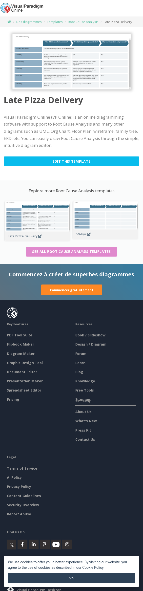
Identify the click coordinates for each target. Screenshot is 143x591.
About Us (83, 411)
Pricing (13, 399)
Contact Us (85, 439)
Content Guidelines (24, 495)
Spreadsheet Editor (24, 390)
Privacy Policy (19, 486)
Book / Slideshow (90, 335)
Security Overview (23, 505)
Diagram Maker (21, 353)
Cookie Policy (92, 568)
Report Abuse (19, 514)
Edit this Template (71, 161)
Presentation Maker (25, 381)
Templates (55, 22)
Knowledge (85, 381)
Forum (80, 353)
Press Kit (83, 430)
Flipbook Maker (20, 344)
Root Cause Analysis (83, 22)
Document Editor (22, 372)
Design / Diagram (90, 344)
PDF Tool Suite (19, 335)
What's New (86, 420)
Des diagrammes (29, 22)
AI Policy (14, 477)
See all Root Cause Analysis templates (71, 251)
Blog (79, 372)
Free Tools (84, 390)
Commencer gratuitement (71, 290)
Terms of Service (22, 468)
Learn (80, 362)
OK (71, 578)
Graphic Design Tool (25, 362)
